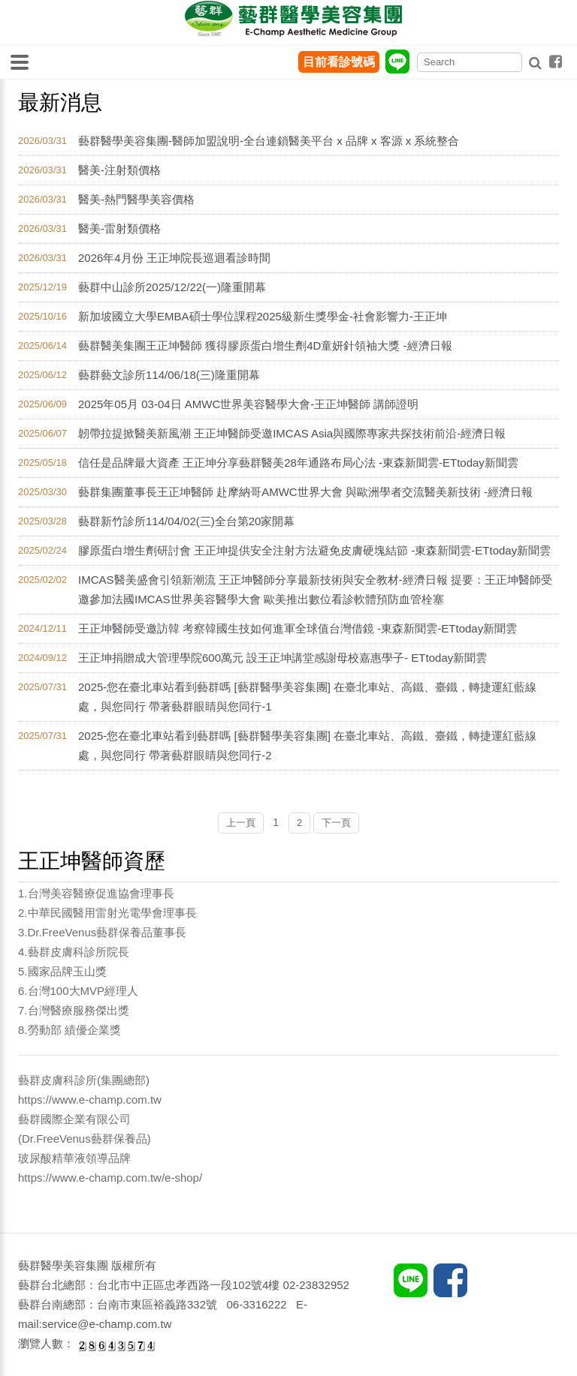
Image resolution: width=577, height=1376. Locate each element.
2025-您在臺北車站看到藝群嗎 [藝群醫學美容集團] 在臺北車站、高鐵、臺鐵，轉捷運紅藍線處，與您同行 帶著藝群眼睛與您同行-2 (307, 745)
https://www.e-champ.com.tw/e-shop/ (110, 1177)
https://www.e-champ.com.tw (90, 1099)
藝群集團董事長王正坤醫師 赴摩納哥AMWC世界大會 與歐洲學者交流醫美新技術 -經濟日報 (305, 491)
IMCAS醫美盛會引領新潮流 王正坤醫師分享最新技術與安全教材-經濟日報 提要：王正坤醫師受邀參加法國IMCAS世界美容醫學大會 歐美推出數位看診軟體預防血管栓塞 (315, 589)
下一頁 (336, 822)
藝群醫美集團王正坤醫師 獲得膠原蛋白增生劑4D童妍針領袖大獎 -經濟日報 (265, 345)
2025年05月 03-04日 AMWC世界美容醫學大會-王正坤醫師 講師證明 (248, 404)
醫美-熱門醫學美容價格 (136, 199)
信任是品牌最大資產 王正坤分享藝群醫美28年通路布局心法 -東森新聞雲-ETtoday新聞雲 (298, 462)
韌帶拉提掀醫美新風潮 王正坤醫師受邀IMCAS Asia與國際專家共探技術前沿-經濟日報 (292, 433)
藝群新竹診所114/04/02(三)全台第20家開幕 (186, 521)
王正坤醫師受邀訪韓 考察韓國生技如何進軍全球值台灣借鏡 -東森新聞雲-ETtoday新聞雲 (297, 628)
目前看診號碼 (339, 62)
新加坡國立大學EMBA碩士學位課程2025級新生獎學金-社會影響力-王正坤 (262, 316)
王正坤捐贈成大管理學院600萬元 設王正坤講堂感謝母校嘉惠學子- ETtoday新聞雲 (282, 657)
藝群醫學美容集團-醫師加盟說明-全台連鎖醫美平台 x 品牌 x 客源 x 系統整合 (269, 140)
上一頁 (240, 822)
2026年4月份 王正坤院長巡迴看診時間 (174, 257)
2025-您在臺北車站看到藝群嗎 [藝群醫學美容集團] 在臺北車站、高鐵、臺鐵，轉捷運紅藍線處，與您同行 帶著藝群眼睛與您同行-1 (307, 696)
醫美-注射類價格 (119, 170)
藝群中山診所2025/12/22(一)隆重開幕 (172, 287)
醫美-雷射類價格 (119, 228)
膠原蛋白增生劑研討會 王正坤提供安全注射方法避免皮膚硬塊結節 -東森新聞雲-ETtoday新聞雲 (314, 550)
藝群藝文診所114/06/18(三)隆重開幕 (169, 374)
